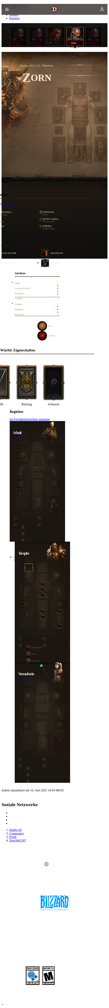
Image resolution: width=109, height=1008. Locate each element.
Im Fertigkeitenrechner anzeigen (30, 419)
